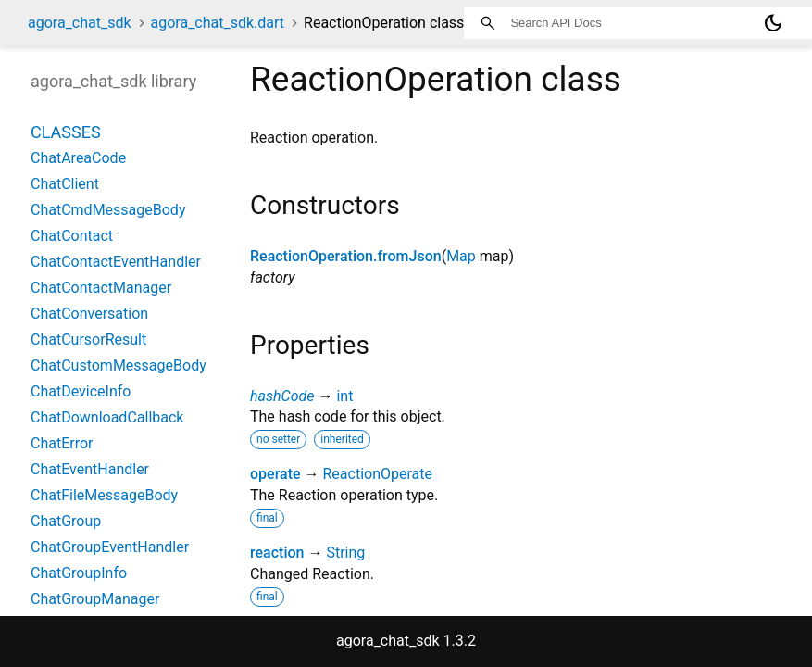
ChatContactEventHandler (116, 262)
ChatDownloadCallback (107, 417)
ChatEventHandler (90, 469)
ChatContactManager (101, 287)
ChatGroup (66, 521)
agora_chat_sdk (79, 22)
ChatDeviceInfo (81, 391)
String (345, 552)
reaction (277, 552)
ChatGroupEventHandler (110, 547)
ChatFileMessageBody (104, 495)
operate (275, 474)
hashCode (282, 396)
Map (461, 256)
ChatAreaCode (78, 158)
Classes (66, 132)
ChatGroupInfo (79, 573)
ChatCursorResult (88, 339)
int (344, 396)
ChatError (62, 443)
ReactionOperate (377, 474)
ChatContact (72, 236)
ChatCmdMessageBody (108, 210)
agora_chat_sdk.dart (218, 22)
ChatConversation (89, 313)
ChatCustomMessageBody (118, 365)
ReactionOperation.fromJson (346, 256)
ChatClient (65, 184)
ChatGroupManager (95, 599)
